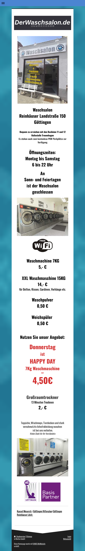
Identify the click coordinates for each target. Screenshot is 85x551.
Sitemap (29, 536)
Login (69, 536)
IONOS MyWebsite (39, 544)
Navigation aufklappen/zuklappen (42, 3)
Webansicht (67, 539)
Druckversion (20, 536)
